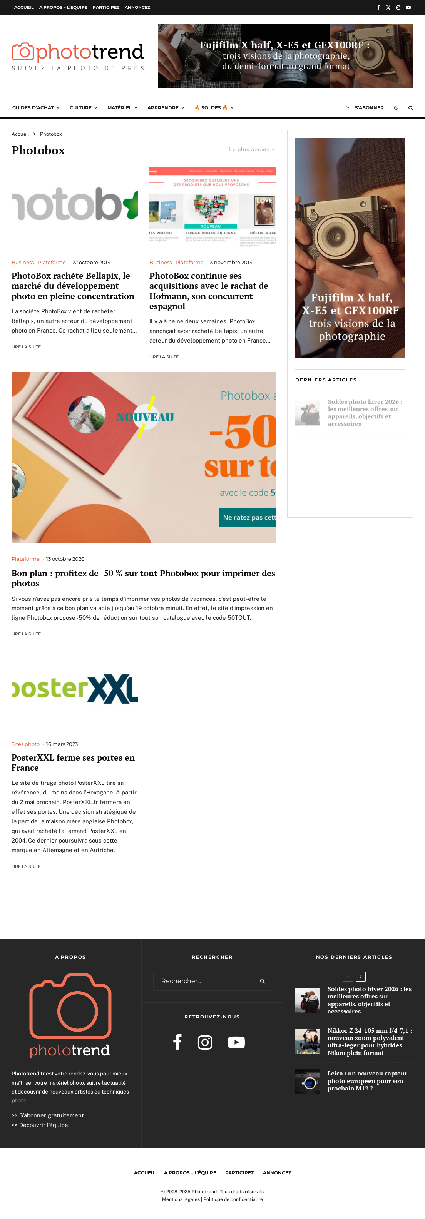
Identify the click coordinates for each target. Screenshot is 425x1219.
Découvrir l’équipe (43, 1125)
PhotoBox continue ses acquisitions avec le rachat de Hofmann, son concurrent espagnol (208, 291)
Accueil (24, 7)
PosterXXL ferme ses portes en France (73, 762)
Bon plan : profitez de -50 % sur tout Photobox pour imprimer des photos (143, 578)
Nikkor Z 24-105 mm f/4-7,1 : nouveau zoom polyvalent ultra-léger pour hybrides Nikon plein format (366, 454)
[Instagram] (398, 7)
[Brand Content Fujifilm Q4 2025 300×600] (350, 356)
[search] (263, 981)
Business (23, 262)
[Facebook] (379, 7)
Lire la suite (26, 346)
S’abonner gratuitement (51, 1115)
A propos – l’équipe (63, 7)
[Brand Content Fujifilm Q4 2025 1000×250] (285, 29)
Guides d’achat (33, 107)
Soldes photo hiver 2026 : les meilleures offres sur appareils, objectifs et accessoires (365, 409)
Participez (106, 7)
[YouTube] (408, 7)
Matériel (119, 107)
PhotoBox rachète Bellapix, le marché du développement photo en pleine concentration (73, 286)
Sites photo (26, 744)
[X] (388, 7)
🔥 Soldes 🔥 (211, 107)
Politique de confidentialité (233, 1199)
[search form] (204, 981)
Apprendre (163, 107)
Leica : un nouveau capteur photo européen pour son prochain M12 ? (364, 497)
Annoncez (137, 7)
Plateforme (52, 262)
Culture (81, 107)
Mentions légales (181, 1199)
